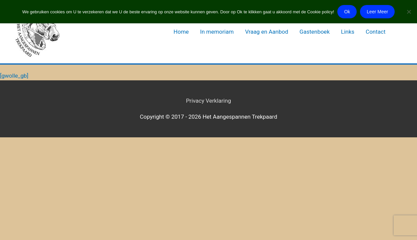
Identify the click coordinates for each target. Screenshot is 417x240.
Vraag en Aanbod (266, 31)
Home (181, 31)
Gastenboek (315, 31)
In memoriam (217, 31)
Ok (347, 11)
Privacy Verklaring (208, 100)
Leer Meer (377, 11)
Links (347, 31)
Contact (375, 31)
